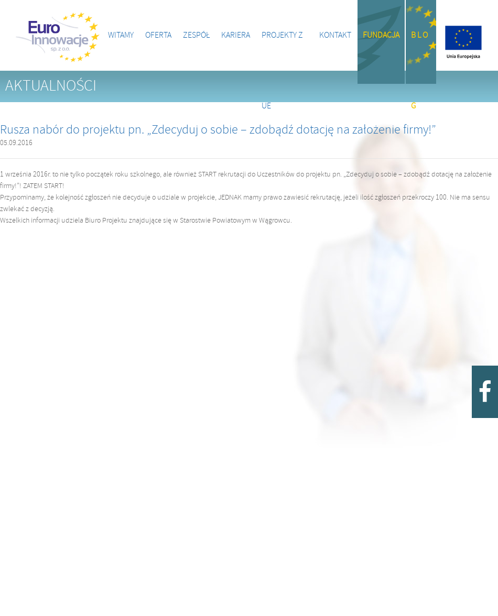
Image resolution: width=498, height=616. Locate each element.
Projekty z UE (282, 51)
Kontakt (335, 35)
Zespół (196, 35)
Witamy (121, 35)
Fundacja (381, 35)
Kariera (235, 35)
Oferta (158, 35)
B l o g (419, 57)
